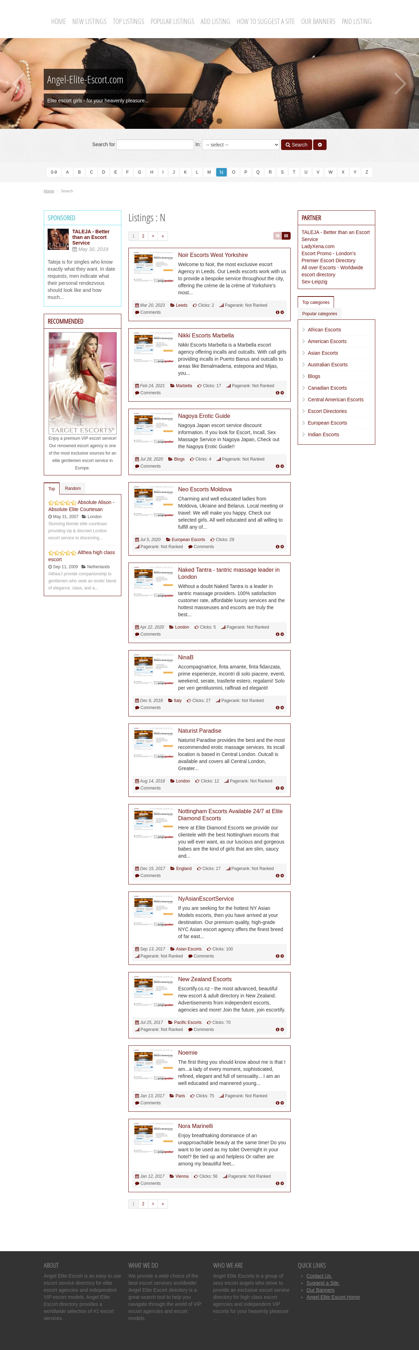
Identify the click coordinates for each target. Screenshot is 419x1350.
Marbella (184, 385)
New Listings (89, 21)
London (182, 627)
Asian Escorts (189, 949)
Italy (178, 700)
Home (58, 21)
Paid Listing (357, 21)
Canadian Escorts (327, 388)
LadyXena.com (318, 246)
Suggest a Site (323, 1283)
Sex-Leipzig (314, 281)
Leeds (181, 305)
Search (296, 145)
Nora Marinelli (195, 1126)
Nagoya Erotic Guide (204, 416)
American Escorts (327, 341)
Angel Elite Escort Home (333, 1297)
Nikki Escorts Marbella (206, 335)
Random (73, 488)
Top (51, 488)
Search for (143, 144)
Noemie (188, 1053)
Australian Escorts (328, 364)
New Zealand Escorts (205, 979)
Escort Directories (327, 411)
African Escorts (324, 329)
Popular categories (319, 313)
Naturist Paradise (199, 731)
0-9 (54, 172)
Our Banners (318, 21)
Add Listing (215, 21)
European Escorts (188, 539)
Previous (18, 83)
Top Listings (128, 21)
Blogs (179, 459)
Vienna (182, 1176)
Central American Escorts (336, 399)
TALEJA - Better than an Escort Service (91, 237)
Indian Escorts (323, 434)
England (184, 868)
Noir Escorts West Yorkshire (213, 255)
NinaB (186, 657)
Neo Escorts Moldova (205, 489)
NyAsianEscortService (206, 899)
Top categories (315, 302)
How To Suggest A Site (266, 21)
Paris (180, 1095)
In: (237, 144)
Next (400, 83)
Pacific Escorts (188, 1022)
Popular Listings (172, 21)
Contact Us (319, 1276)
